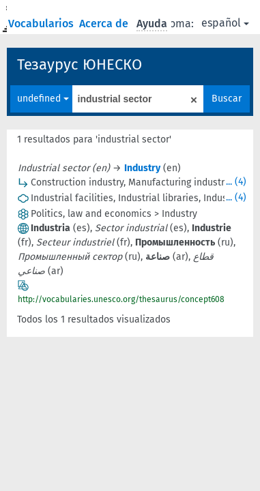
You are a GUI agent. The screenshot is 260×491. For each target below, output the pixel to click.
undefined (43, 98)
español (225, 22)
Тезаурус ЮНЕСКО (79, 64)
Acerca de (105, 23)
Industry (142, 168)
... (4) (236, 182)
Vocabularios (42, 23)
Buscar (227, 98)
